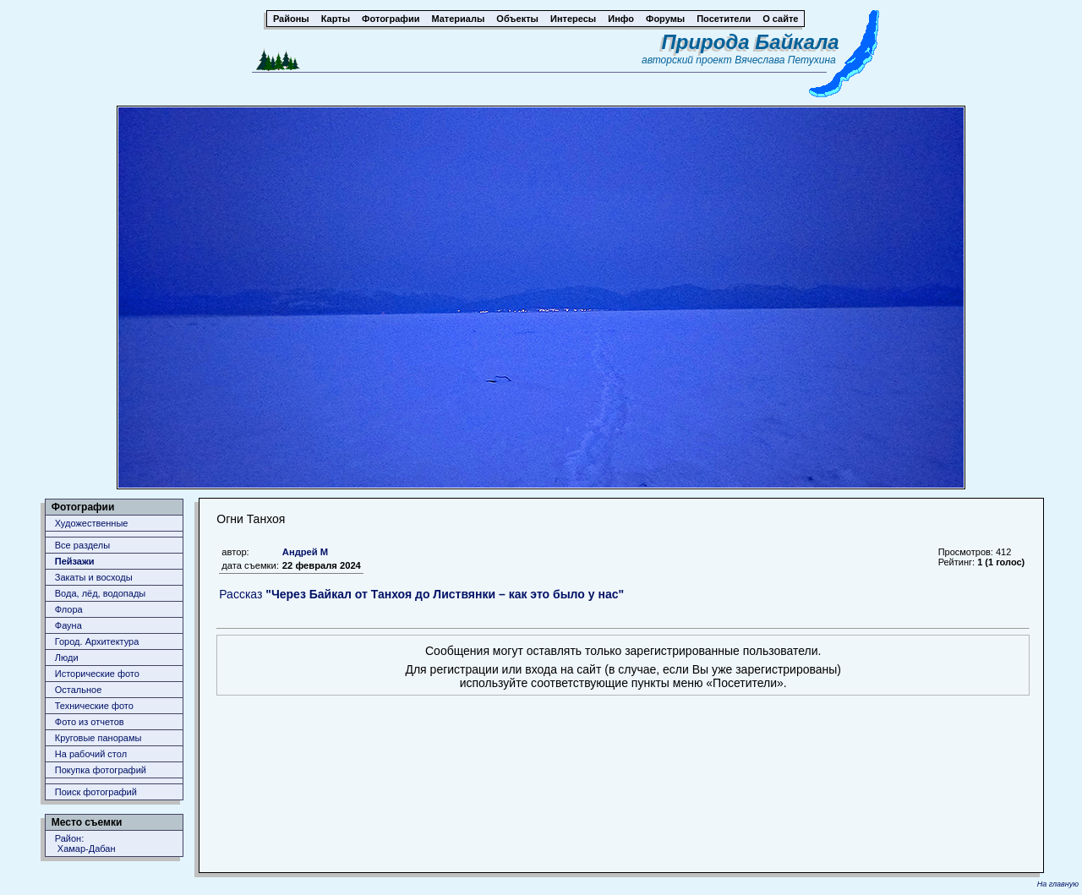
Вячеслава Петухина (785, 60)
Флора (69, 609)
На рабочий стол (91, 754)
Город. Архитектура (97, 641)
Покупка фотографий (100, 770)
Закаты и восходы (94, 577)
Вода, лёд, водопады (100, 593)
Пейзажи (75, 561)
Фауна (68, 625)
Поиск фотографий (96, 792)
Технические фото (94, 706)
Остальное (78, 690)
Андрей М (305, 552)
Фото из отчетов (89, 722)
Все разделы (82, 545)
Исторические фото (97, 674)
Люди (67, 657)
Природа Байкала (750, 41)
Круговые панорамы (98, 738)
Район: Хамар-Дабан (85, 843)
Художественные (91, 523)
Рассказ (421, 594)
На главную (1058, 884)
